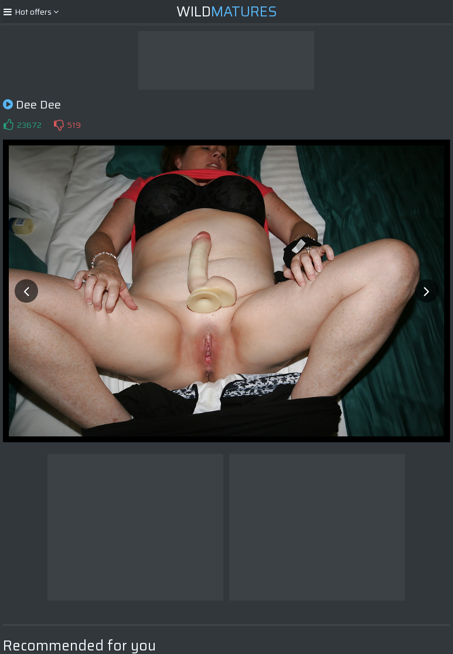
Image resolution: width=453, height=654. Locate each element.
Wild (226, 12)
